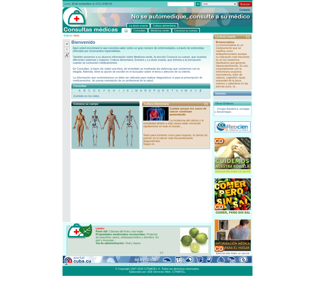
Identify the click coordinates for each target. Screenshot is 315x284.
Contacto (244, 10)
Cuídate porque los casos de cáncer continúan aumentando (188, 111)
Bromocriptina (225, 42)
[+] (206, 103)
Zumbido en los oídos (86, 96)
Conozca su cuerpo (116, 263)
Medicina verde (93, 263)
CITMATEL (178, 271)
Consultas (76, 263)
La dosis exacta (140, 263)
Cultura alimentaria (163, 263)
